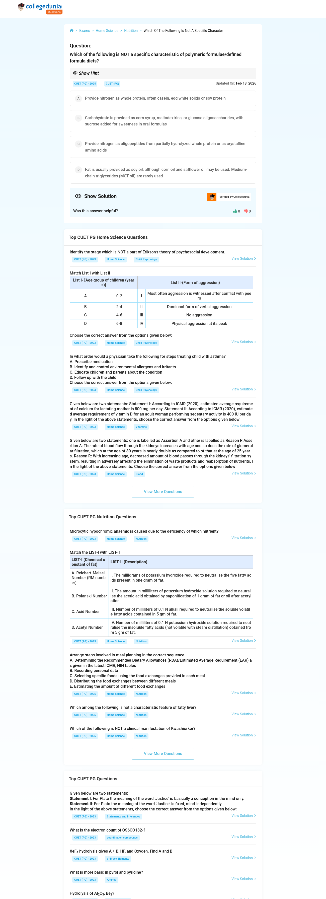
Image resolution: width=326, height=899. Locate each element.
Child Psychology (146, 259)
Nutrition (141, 538)
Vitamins (141, 427)
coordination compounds (122, 837)
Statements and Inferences (123, 816)
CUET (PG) (112, 83)
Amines (111, 879)
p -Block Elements (118, 858)
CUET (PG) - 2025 (85, 83)
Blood (139, 474)
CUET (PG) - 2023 (85, 259)
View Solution (243, 258)
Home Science (116, 259)
